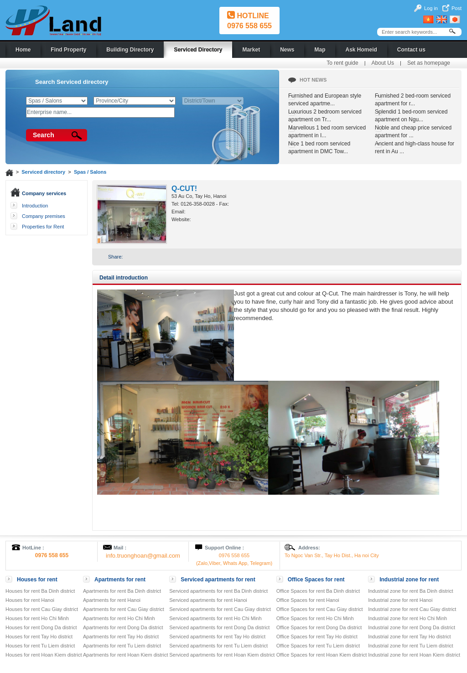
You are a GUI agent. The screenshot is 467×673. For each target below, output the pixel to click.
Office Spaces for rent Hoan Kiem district (321, 654)
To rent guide (342, 63)
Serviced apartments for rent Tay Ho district (217, 636)
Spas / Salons (90, 172)
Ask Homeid (361, 50)
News (287, 50)
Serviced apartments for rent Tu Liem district (218, 645)
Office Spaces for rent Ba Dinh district (318, 591)
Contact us (411, 50)
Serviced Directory (198, 50)
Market (251, 50)
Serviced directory (43, 172)
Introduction (35, 205)
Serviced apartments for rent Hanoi (208, 600)
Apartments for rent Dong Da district (123, 627)
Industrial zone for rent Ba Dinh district (410, 591)
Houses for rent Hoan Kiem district (43, 654)
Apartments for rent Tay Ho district (121, 636)
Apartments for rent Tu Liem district (122, 645)
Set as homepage (428, 63)
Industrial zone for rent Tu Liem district (410, 645)
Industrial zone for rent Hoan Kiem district (414, 654)
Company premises (43, 216)
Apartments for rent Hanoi (111, 600)
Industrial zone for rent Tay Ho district (409, 636)
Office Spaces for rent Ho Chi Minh (315, 618)
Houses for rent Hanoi (29, 600)
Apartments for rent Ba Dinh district (122, 591)
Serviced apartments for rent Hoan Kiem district (222, 654)
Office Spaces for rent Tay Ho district (317, 636)
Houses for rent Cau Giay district (41, 609)
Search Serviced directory (71, 81)
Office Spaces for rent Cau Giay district (319, 609)
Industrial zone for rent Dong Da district (411, 627)
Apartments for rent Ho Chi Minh (119, 618)
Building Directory (130, 50)
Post (456, 8)
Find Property (68, 50)
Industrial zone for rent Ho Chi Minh (407, 618)
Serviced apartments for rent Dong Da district (219, 627)
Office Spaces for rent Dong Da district (319, 627)
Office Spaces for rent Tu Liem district (318, 645)
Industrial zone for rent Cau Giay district (412, 609)
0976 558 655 (249, 26)
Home (23, 50)
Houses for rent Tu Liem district (40, 645)
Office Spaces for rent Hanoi (307, 600)
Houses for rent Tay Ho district (39, 636)
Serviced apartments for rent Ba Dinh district (218, 591)
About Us (383, 63)
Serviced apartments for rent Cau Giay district (220, 609)
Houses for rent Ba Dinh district (40, 591)
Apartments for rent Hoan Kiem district (125, 654)
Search (43, 135)
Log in (431, 8)
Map (319, 50)
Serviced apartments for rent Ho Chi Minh (215, 618)
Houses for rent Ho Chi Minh (37, 618)
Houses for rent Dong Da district (41, 627)
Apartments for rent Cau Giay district (123, 609)
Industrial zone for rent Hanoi (400, 600)
